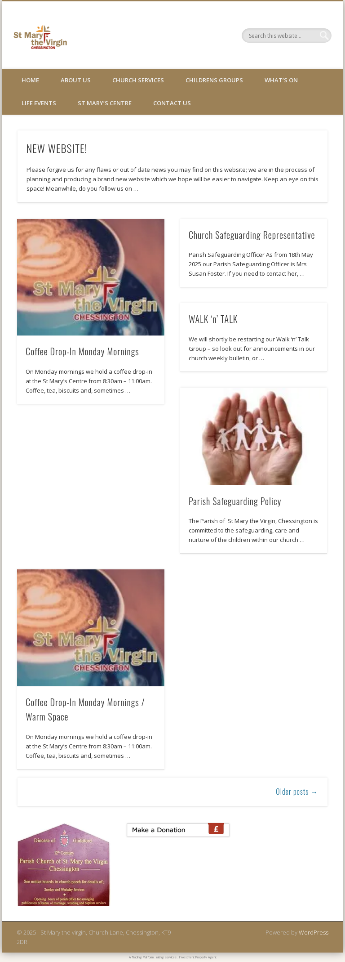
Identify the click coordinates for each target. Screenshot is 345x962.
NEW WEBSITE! (57, 148)
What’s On (281, 80)
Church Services (138, 80)
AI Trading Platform (141, 957)
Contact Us (172, 103)
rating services (166, 957)
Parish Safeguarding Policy (235, 501)
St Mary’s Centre (105, 103)
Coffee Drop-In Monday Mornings (82, 351)
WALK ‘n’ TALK (213, 319)
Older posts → (297, 791)
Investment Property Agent (198, 957)
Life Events (39, 103)
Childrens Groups (214, 80)
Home (30, 80)
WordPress (313, 932)
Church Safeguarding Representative (252, 235)
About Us (76, 80)
